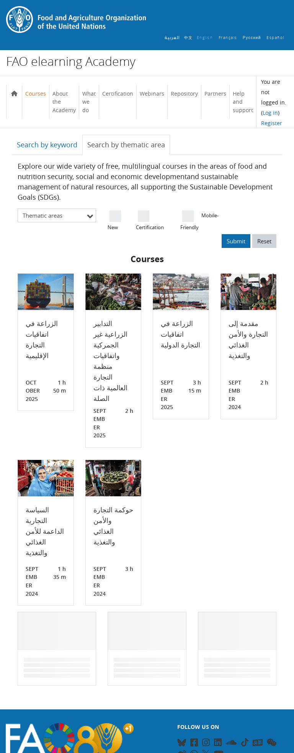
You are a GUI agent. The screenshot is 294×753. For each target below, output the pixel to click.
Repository (184, 93)
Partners (215, 93)
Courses (35, 93)
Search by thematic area (126, 144)
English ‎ (206, 37)
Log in (270, 112)
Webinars (152, 93)
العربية (172, 37)
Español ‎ (276, 37)
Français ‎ (229, 37)
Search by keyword (47, 144)
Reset (264, 241)
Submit (236, 241)
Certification (117, 93)
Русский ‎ (253, 38)
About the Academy (64, 102)
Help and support (243, 102)
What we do (89, 102)
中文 (188, 37)
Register (271, 123)
